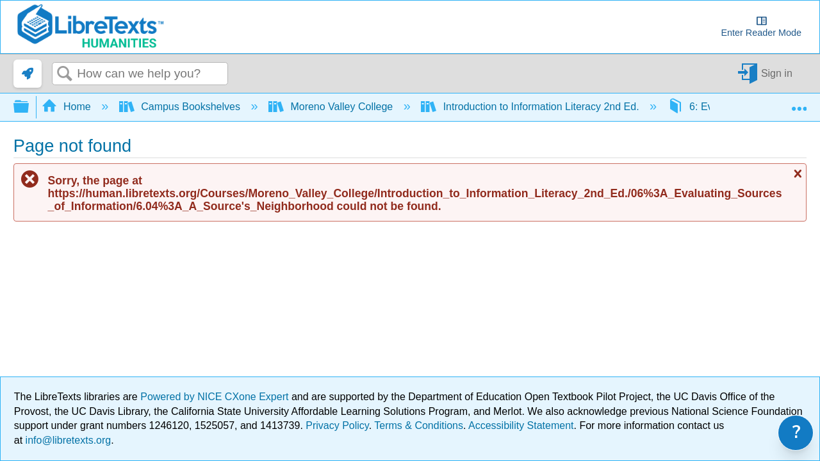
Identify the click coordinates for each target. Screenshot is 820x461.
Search (65, 74)
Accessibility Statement (521, 425)
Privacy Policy (337, 425)
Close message (796, 173)
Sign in (776, 73)
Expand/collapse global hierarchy (29, 107)
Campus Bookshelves (181, 106)
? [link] (796, 432)
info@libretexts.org (66, 440)
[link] (27, 74)
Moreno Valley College (332, 106)
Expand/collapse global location (799, 103)
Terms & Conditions (418, 425)
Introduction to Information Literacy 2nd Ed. (531, 106)
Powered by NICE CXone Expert (215, 396)
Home (68, 106)
